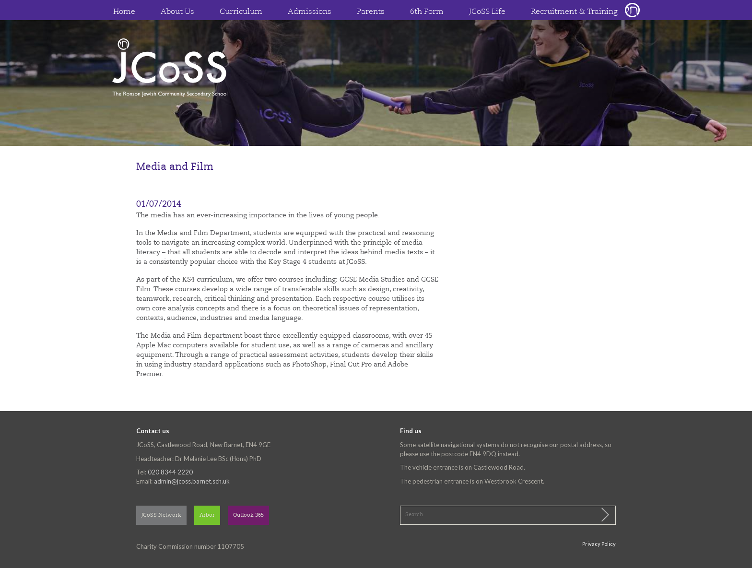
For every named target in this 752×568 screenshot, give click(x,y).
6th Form (427, 12)
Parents (371, 12)
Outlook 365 (248, 515)
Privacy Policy (599, 544)
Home (124, 12)
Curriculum (241, 12)
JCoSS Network (161, 515)
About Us (177, 12)
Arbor (207, 515)
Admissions (309, 12)
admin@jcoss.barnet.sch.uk (192, 481)
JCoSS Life (487, 12)
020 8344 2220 (170, 472)
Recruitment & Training (574, 12)
